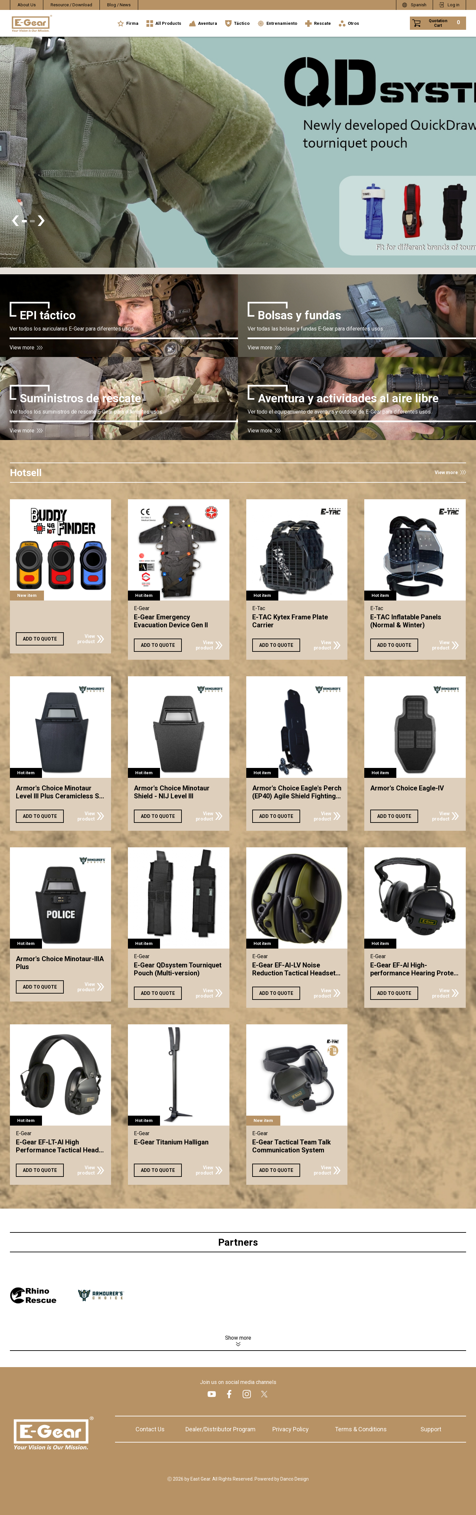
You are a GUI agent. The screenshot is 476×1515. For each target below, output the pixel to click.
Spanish (418, 4)
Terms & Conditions (361, 1429)
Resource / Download (71, 4)
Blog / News (119, 4)
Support (430, 1429)
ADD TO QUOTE (40, 639)
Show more (238, 1338)
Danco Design (294, 1479)
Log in (453, 4)
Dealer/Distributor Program (220, 1429)
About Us (27, 4)
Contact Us (150, 1429)
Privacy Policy (290, 1429)
